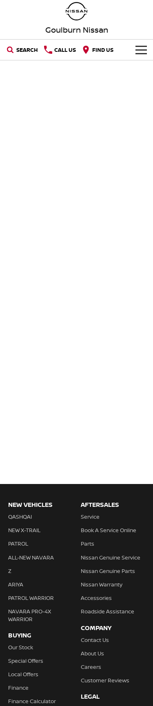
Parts (87, 543)
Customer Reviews (105, 680)
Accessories (96, 598)
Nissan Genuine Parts (108, 571)
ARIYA (15, 584)
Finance (18, 687)
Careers (91, 666)
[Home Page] (76, 11)
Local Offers (23, 674)
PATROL (18, 543)
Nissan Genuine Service (110, 557)
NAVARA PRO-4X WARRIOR (29, 615)
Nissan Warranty (101, 584)
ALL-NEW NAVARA (31, 557)
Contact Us (95, 640)
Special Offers (25, 660)
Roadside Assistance (107, 611)
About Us (92, 653)
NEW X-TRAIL (24, 530)
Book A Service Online (108, 530)
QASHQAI (20, 516)
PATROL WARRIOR (31, 598)
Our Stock (20, 647)
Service (90, 516)
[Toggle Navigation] (141, 50)
